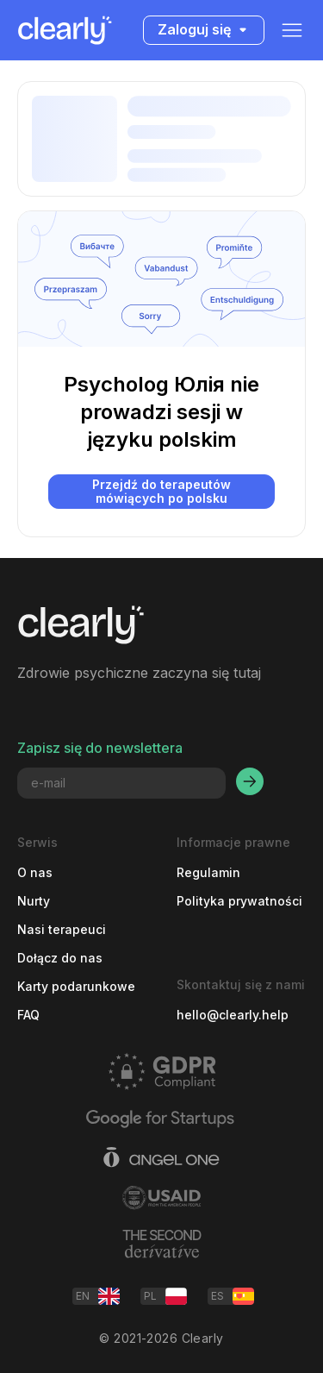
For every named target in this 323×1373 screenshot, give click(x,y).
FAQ (28, 1014)
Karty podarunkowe (76, 986)
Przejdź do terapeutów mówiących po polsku (161, 491)
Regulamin (208, 872)
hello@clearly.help (233, 1014)
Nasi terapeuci (61, 929)
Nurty (33, 900)
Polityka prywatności (239, 900)
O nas (35, 872)
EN (98, 1296)
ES (232, 1296)
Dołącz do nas (59, 957)
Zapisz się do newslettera (100, 747)
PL (165, 1296)
